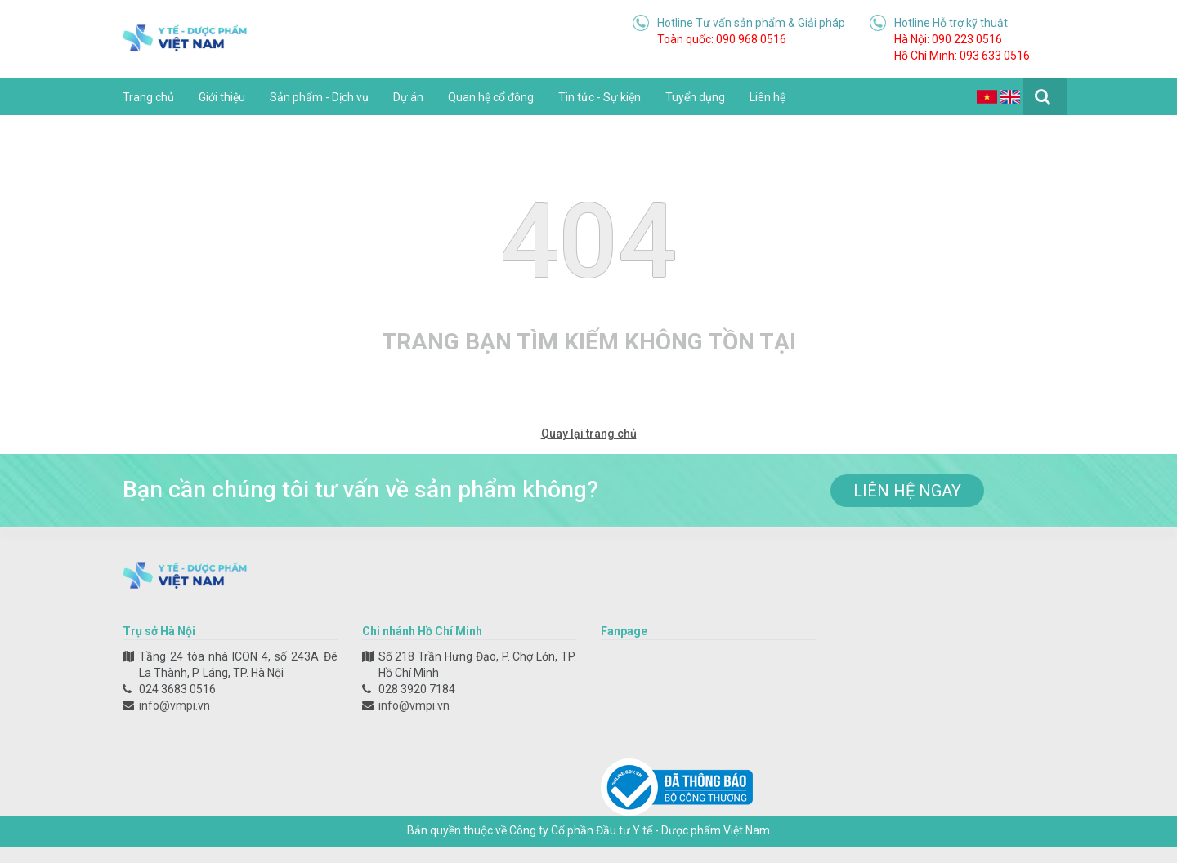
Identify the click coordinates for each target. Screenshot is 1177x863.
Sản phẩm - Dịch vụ (319, 97)
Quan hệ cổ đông (491, 97)
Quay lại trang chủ (589, 433)
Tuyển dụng (695, 97)
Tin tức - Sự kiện (599, 97)
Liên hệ (767, 97)
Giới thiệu (222, 97)
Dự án (408, 97)
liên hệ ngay (907, 490)
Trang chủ (148, 97)
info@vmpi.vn (174, 705)
